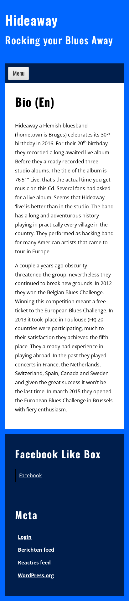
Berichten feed (36, 549)
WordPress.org (36, 575)
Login (25, 537)
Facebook (30, 475)
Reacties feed (34, 562)
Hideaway (31, 19)
